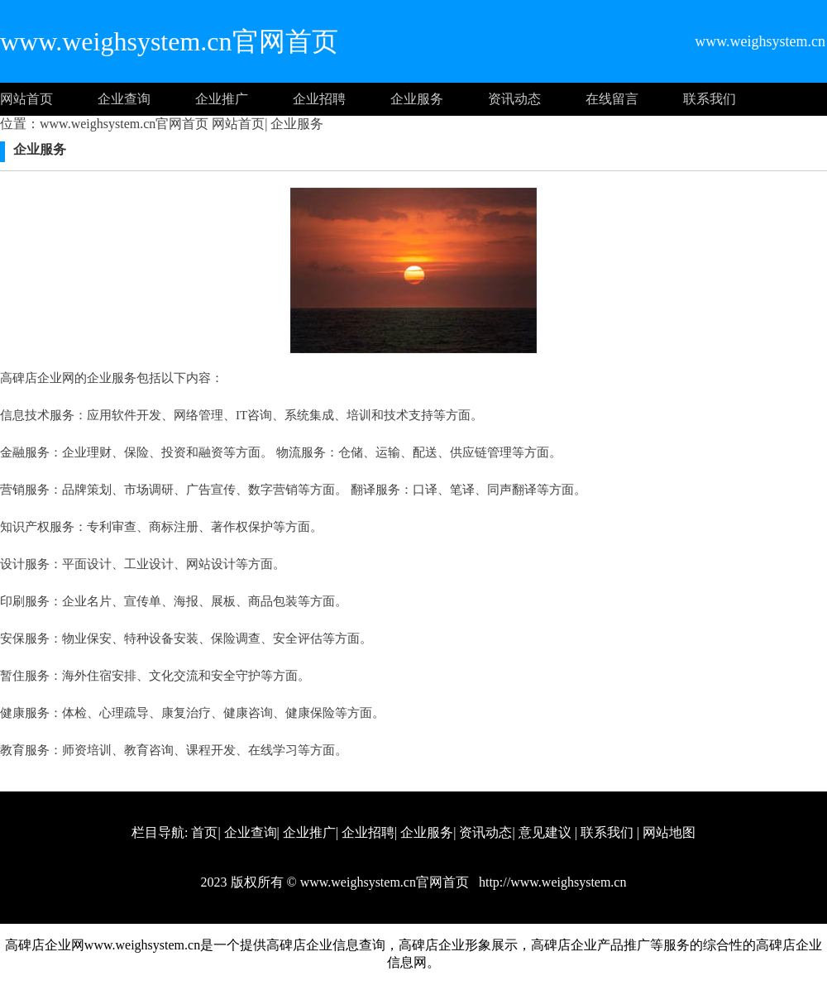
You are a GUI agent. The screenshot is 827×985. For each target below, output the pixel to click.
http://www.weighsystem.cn (551, 882)
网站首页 (26, 99)
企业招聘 (319, 99)
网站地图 (669, 832)
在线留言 (612, 99)
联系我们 (709, 99)
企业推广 (221, 99)
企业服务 (416, 99)
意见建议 (545, 832)
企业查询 (124, 99)
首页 (204, 832)
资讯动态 (514, 99)
